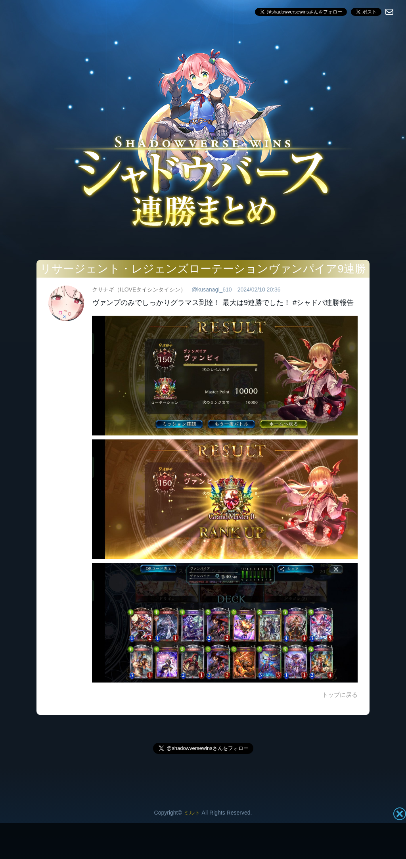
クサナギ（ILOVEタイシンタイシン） (139, 289)
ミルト (192, 812)
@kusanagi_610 (212, 289)
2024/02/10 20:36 (259, 289)
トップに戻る (340, 694)
